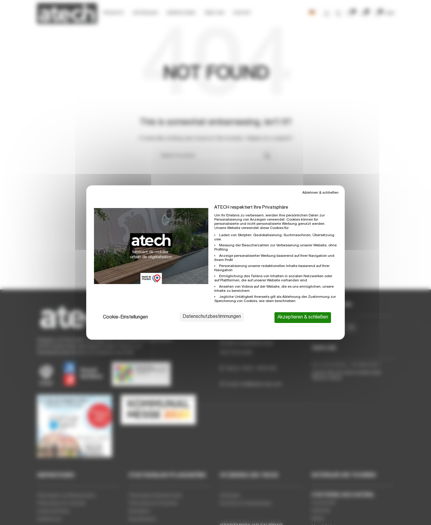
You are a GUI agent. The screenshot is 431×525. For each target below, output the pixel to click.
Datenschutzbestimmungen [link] (212, 317)
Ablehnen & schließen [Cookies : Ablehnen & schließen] (320, 193)
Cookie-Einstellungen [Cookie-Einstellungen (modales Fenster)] (125, 317)
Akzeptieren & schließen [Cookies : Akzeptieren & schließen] (302, 317)
